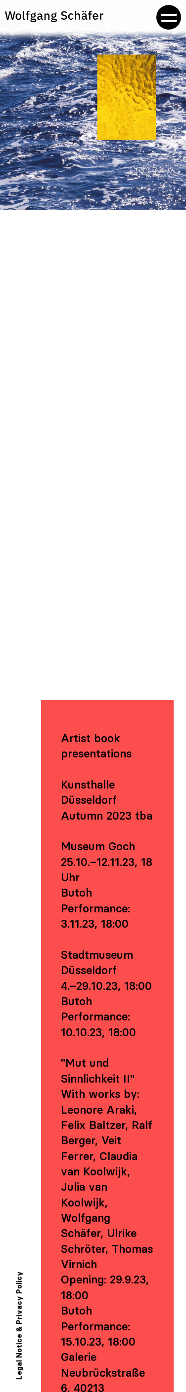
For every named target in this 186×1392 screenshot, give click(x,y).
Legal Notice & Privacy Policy (19, 1325)
